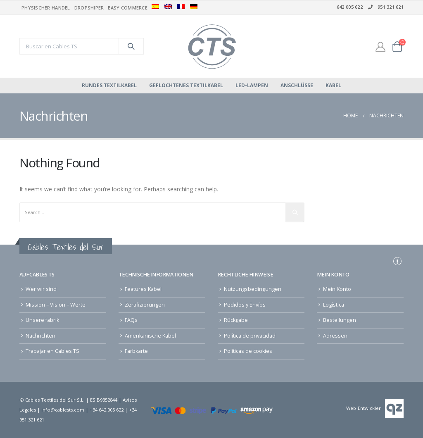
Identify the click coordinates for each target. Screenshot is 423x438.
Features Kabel (143, 289)
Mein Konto (337, 289)
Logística (333, 304)
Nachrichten (40, 335)
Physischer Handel (45, 8)
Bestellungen (339, 320)
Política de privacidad (250, 335)
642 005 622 (350, 7)
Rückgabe (236, 320)
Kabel (333, 85)
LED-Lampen (251, 85)
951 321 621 (385, 7)
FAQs (131, 320)
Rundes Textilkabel (109, 85)
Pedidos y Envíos (245, 304)
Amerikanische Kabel (150, 335)
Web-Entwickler (363, 408)
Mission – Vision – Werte (56, 304)
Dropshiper (89, 8)
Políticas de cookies (248, 351)
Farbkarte (136, 351)
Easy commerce (127, 8)
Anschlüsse (296, 85)
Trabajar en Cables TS (52, 351)
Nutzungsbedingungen (252, 289)
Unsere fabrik (42, 320)
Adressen (335, 335)
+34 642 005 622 (107, 410)
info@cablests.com (62, 410)
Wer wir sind (41, 289)
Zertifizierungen (145, 304)
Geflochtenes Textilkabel (186, 85)
